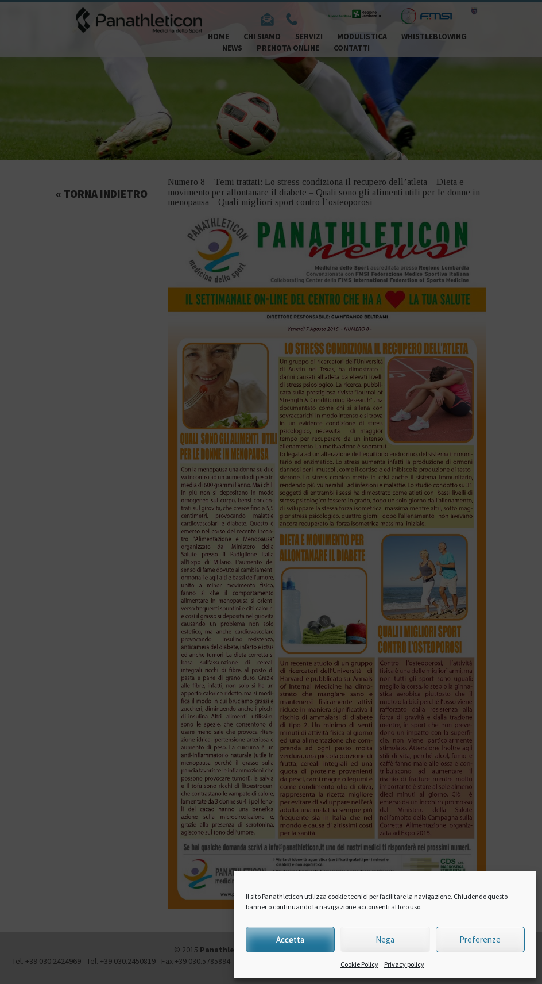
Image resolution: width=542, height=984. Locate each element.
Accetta (290, 939)
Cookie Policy (359, 964)
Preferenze (480, 939)
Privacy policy (404, 964)
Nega (384, 939)
